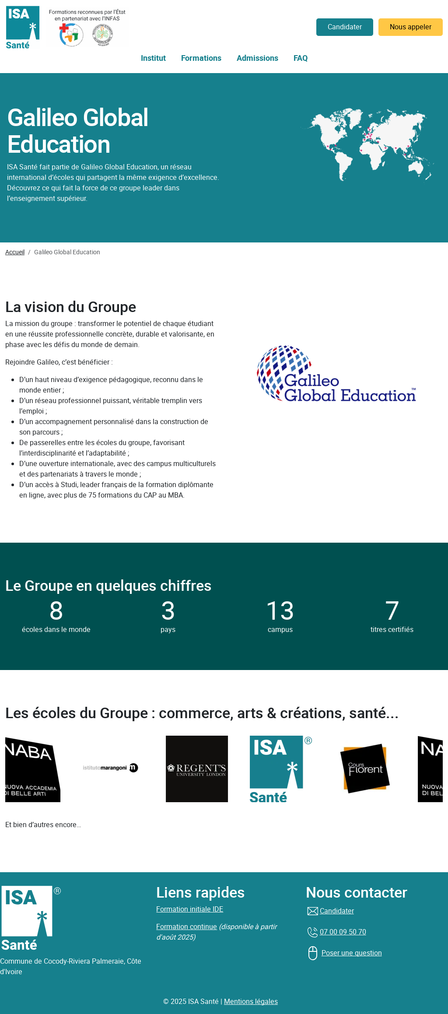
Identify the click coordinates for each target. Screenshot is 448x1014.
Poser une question (352, 953)
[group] (117, 769)
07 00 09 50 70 (343, 932)
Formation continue (186, 927)
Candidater (337, 911)
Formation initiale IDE (189, 909)
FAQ (301, 58)
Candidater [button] (345, 27)
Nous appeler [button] (410, 27)
